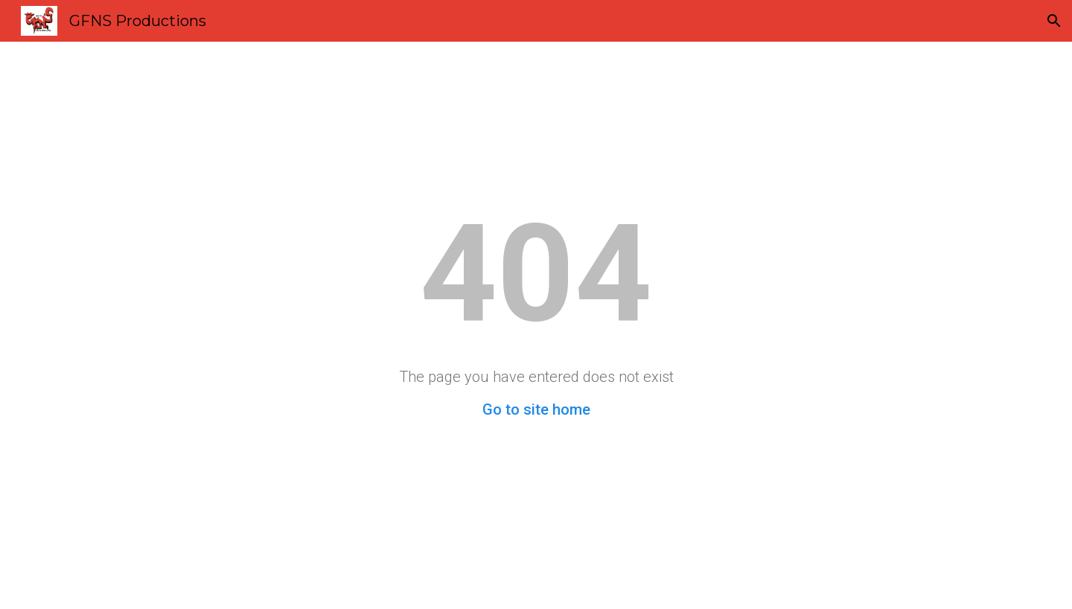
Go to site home (536, 409)
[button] (1054, 21)
